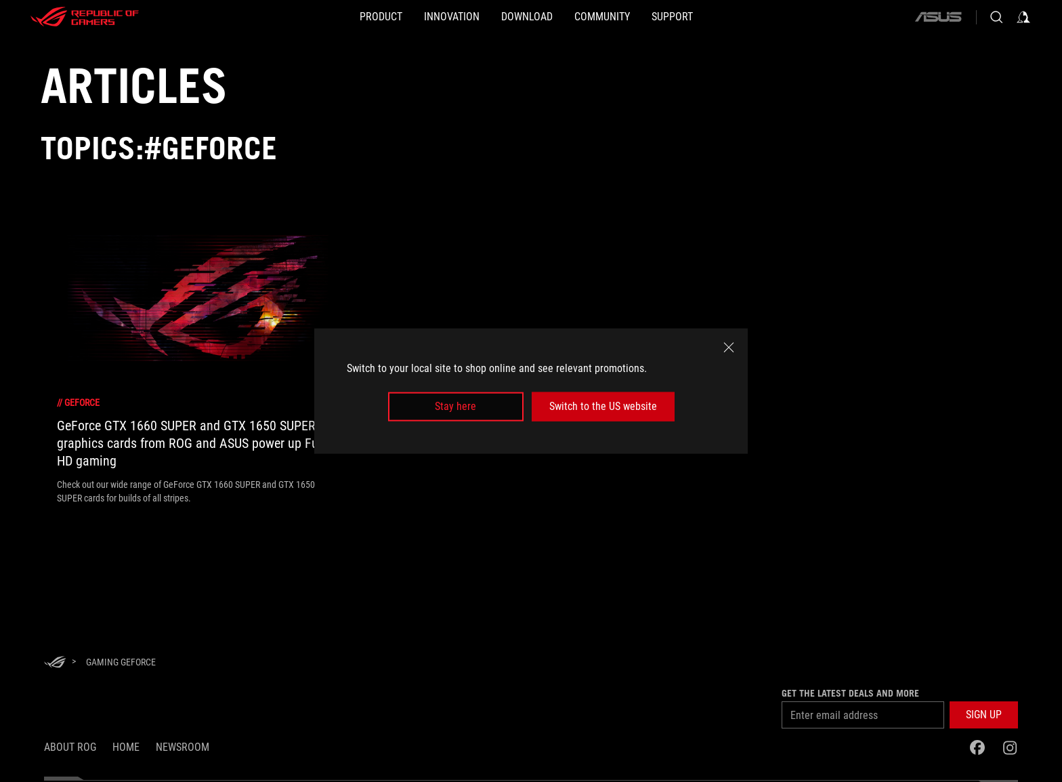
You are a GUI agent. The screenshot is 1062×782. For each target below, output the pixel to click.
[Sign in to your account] (1023, 17)
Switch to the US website (603, 406)
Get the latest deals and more (850, 693)
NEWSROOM (182, 747)
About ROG (70, 747)
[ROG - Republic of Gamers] (84, 17)
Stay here (455, 406)
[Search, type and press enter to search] (996, 17)
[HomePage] (55, 663)
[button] (984, 714)
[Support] (715, 17)
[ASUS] (938, 17)
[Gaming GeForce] (121, 662)
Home (126, 747)
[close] (729, 347)
